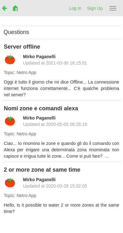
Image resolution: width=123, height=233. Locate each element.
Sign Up (95, 8)
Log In (75, 8)
